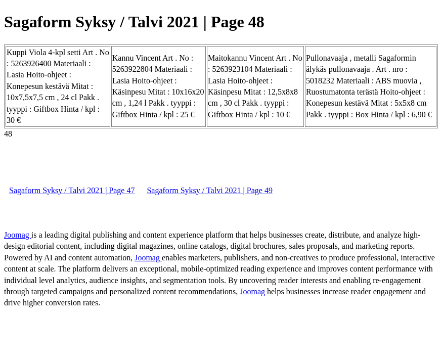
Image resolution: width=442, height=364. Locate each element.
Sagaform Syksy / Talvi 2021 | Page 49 (209, 190)
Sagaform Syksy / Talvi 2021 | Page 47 (72, 190)
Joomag (17, 235)
